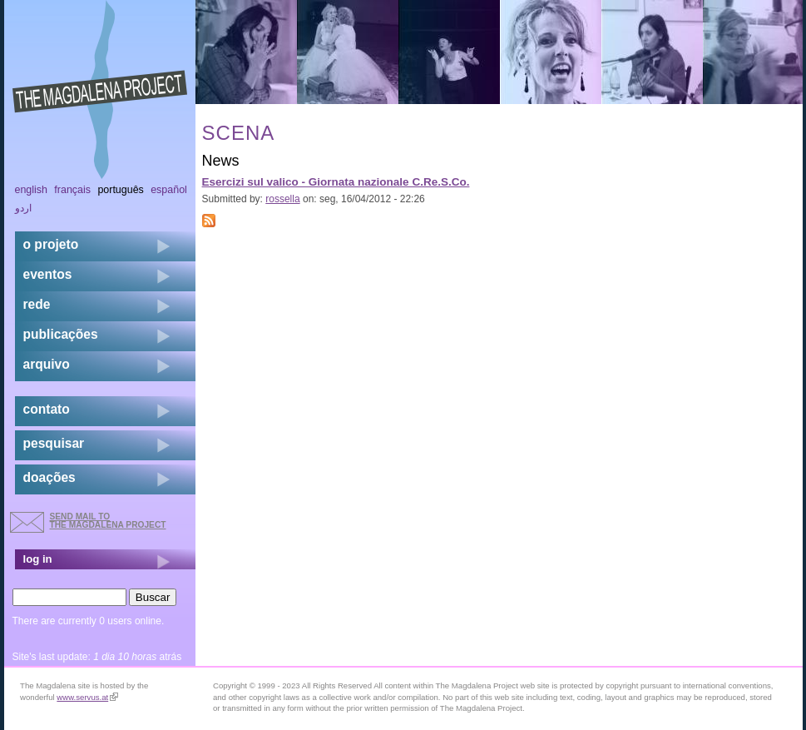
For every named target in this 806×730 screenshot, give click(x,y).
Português (120, 190)
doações (49, 477)
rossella (282, 199)
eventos (47, 274)
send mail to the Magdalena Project (108, 520)
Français (72, 190)
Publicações (60, 334)
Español (169, 190)
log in (37, 559)
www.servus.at (87, 697)
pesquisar (54, 443)
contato (46, 409)
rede (37, 304)
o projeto (51, 244)
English (31, 190)
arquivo (46, 364)
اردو (23, 208)
